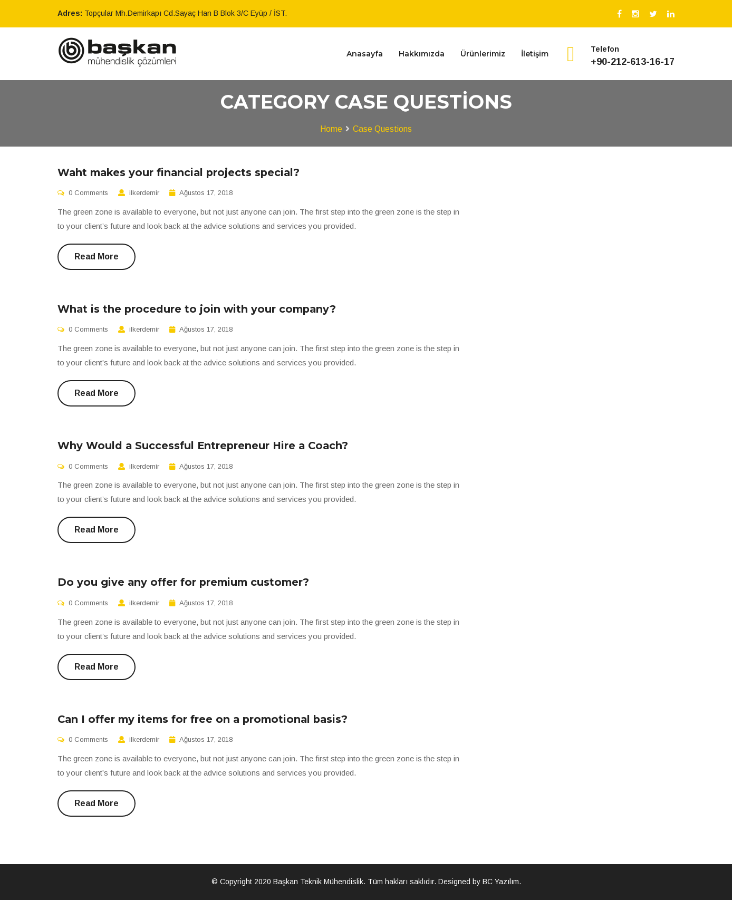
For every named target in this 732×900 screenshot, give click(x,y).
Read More (96, 256)
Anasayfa (364, 54)
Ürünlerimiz (482, 54)
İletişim (534, 54)
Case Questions (382, 128)
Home (331, 128)
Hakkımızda (422, 54)
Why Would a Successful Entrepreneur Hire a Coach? (202, 445)
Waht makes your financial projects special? (178, 172)
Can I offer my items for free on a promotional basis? (202, 719)
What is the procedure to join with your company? (196, 309)
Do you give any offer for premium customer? (183, 582)
